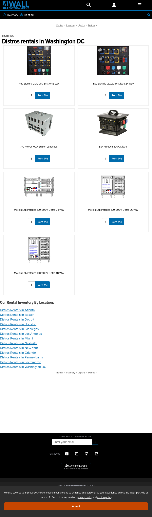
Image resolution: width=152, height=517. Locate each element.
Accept (76, 506)
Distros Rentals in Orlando (18, 352)
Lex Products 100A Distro (113, 146)
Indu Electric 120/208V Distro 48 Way (38, 83)
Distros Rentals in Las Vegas (19, 329)
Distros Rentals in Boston (17, 314)
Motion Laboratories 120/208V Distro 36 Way (113, 210)
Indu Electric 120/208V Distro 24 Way (113, 83)
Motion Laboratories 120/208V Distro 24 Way (39, 210)
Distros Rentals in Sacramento (20, 362)
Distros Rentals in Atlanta (17, 310)
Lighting (27, 15)
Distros (91, 25)
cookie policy (104, 497)
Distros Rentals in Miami (16, 338)
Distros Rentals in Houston (18, 324)
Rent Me (42, 95)
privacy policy (84, 497)
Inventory (10, 15)
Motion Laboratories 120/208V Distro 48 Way (39, 273)
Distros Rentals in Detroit (17, 319)
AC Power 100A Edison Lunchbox (39, 146)
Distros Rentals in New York (19, 348)
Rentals (59, 25)
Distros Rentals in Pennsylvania (21, 357)
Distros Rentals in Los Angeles (21, 333)
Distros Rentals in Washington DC (23, 367)
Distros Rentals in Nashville (18, 343)
